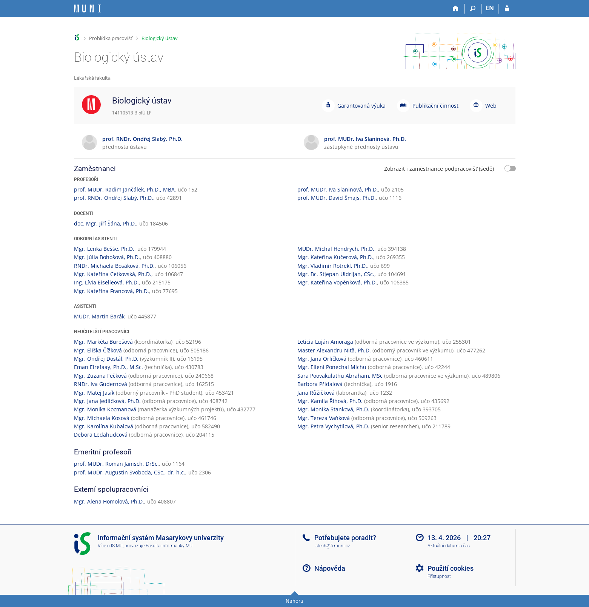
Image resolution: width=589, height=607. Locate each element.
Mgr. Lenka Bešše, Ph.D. (104, 248)
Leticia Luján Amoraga (325, 341)
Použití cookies (451, 568)
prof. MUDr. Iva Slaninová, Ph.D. (337, 189)
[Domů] (456, 9)
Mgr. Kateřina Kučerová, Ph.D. (335, 257)
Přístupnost (439, 576)
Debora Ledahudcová (101, 434)
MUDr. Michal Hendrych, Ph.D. (335, 248)
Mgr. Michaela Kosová (101, 418)
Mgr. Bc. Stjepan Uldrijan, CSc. (335, 274)
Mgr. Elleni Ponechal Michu (331, 367)
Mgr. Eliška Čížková (98, 350)
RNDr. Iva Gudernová (100, 384)
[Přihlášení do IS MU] (506, 9)
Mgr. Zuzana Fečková (100, 375)
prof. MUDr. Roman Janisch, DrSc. (116, 463)
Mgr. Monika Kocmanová (105, 409)
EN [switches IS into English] (490, 8)
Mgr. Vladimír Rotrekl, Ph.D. (332, 265)
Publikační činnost (435, 105)
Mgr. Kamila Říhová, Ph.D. (330, 401)
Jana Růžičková (316, 392)
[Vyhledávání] (472, 9)
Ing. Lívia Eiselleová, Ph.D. (106, 282)
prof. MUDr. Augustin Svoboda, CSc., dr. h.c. (129, 472)
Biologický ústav (159, 38)
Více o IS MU (110, 545)
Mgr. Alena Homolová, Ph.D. (109, 501)
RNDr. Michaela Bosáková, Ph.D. (114, 265)
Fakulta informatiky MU (169, 545)
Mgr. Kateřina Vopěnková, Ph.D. (337, 282)
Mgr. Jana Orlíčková (321, 358)
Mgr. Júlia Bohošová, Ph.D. (107, 257)
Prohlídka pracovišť (110, 38)
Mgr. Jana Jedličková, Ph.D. (107, 401)
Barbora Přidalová (320, 384)
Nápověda (329, 568)
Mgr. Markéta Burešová (103, 341)
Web (491, 105)
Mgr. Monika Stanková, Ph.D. (333, 409)
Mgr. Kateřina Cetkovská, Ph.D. (112, 274)
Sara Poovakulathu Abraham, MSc (340, 375)
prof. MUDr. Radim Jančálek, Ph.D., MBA (124, 189)
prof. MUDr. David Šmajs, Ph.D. (336, 197)
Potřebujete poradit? (345, 538)
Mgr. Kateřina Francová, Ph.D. (111, 291)
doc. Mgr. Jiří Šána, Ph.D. (105, 223)
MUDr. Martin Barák (99, 316)
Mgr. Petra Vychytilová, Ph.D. (333, 426)
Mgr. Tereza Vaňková (323, 418)
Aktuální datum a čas (449, 545)
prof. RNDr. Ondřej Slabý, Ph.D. (113, 197)
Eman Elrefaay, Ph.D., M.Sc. (108, 367)
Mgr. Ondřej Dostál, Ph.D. (106, 358)
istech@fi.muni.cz (332, 545)
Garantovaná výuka (361, 105)
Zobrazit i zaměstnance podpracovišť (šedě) (439, 168)
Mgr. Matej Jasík (94, 392)
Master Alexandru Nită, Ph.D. (334, 350)
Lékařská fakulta (92, 77)
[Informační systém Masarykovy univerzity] (87, 8)
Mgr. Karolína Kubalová (103, 426)
